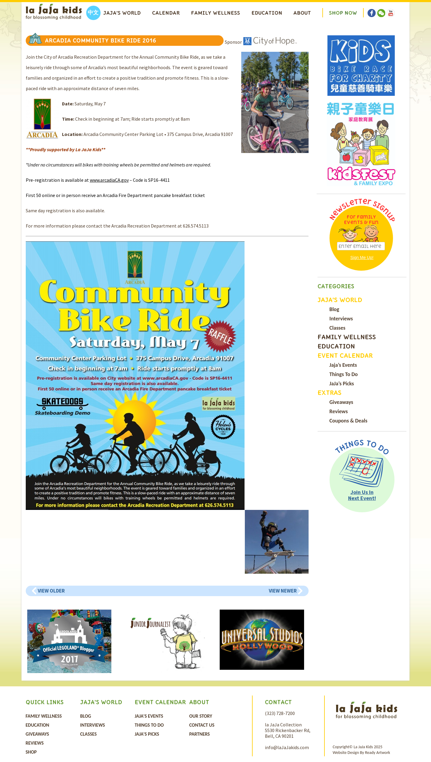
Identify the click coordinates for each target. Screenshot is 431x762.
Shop (31, 752)
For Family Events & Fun (361, 219)
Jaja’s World (122, 13)
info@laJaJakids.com (287, 747)
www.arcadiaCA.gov (109, 180)
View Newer (283, 590)
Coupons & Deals (349, 420)
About (302, 13)
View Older (51, 590)
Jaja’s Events (343, 365)
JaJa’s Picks (342, 383)
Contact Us (201, 725)
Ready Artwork (377, 752)
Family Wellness (215, 13)
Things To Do (344, 374)
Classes (337, 328)
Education (266, 13)
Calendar (166, 13)
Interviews (341, 318)
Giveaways (341, 402)
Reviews (339, 411)
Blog (334, 309)
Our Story (200, 716)
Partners (199, 734)
